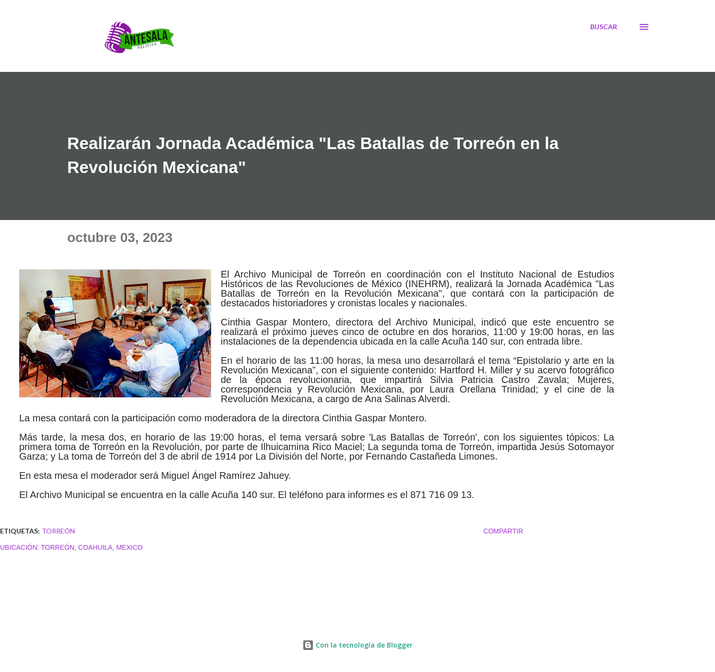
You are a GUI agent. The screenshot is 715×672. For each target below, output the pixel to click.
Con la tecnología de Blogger (357, 644)
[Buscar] (603, 27)
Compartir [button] (503, 531)
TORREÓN (58, 531)
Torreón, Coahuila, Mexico (92, 547)
